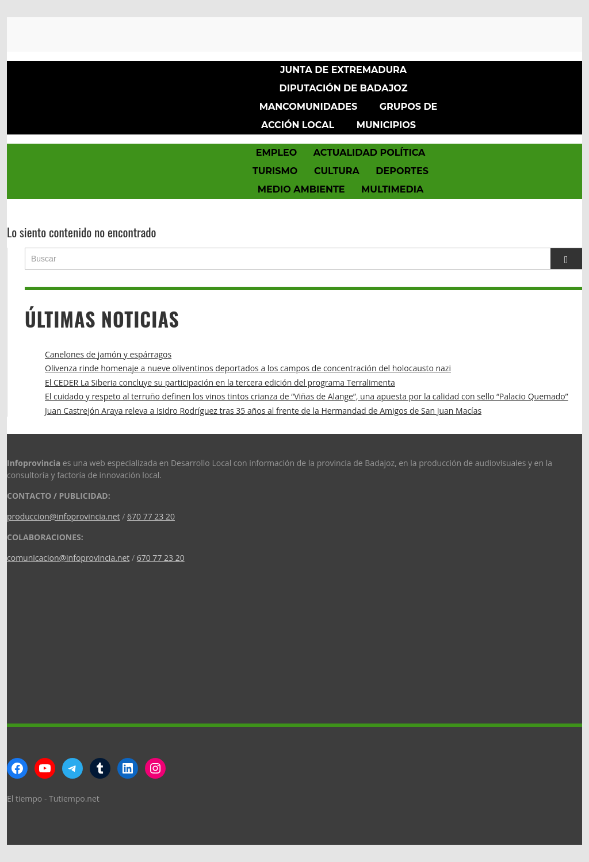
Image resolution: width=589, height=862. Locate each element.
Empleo (276, 152)
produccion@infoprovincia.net (63, 516)
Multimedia (392, 189)
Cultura (336, 171)
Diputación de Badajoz (344, 88)
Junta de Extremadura (343, 69)
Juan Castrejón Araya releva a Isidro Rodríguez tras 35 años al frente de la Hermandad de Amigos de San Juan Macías (263, 410)
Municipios (386, 125)
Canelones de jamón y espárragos (108, 354)
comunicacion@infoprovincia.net (68, 557)
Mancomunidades (308, 106)
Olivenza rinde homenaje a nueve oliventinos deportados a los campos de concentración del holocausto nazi (248, 368)
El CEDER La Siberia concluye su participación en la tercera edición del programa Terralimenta (220, 382)
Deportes (402, 171)
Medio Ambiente (301, 189)
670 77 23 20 (151, 516)
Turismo (275, 171)
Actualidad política (369, 152)
